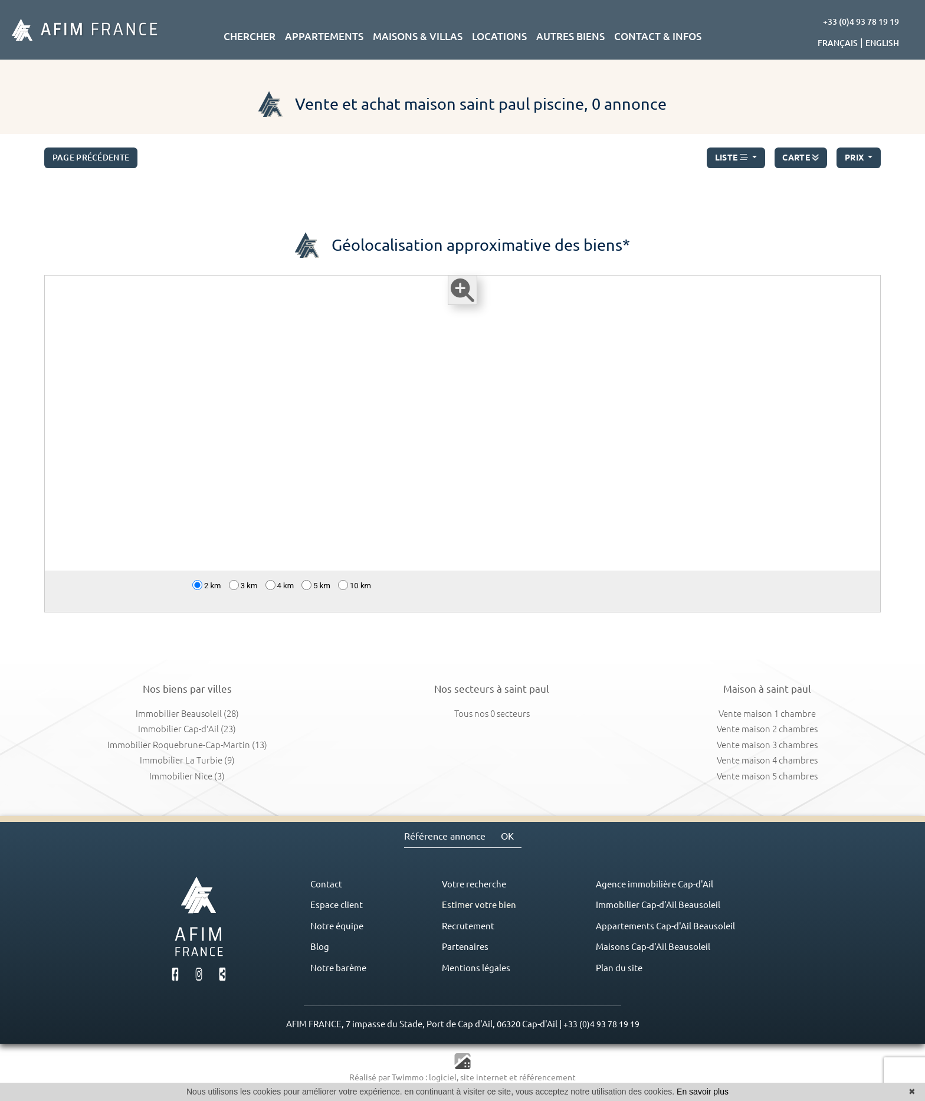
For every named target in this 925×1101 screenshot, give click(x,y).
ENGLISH (882, 43)
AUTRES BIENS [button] (570, 36)
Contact (326, 884)
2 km (206, 585)
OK (507, 836)
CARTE (800, 155)
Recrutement (468, 926)
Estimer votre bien (479, 905)
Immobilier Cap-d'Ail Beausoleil (658, 905)
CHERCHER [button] (249, 36)
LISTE (732, 157)
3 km (243, 585)
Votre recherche (474, 884)
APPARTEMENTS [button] (324, 36)
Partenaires (465, 947)
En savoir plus (703, 1091)
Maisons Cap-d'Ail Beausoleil (653, 947)
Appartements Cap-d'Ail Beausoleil (665, 926)
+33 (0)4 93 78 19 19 (861, 22)
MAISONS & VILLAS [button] (417, 36)
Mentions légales (476, 968)
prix (855, 157)
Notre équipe (336, 926)
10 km (354, 585)
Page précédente (91, 157)
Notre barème (338, 968)
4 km (279, 585)
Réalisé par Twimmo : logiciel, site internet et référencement (462, 1077)
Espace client (336, 905)
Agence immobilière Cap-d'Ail (654, 884)
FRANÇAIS (838, 43)
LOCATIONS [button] (499, 36)
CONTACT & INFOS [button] (657, 36)
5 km (315, 585)
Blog (319, 947)
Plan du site (619, 968)
